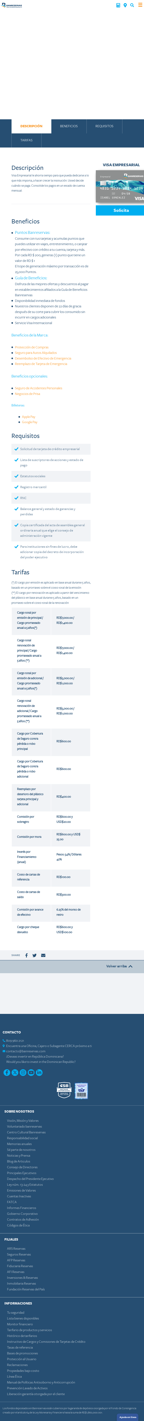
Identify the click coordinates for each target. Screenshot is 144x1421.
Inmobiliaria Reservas (21, 1284)
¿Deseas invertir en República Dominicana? (35, 1057)
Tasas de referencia (20, 1348)
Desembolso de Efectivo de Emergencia (43, 358)
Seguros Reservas (19, 1255)
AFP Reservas (16, 1260)
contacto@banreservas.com (26, 1051)
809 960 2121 (15, 1041)
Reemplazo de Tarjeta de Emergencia (41, 364)
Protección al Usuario (21, 1359)
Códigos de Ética (18, 1225)
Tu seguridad (15, 1313)
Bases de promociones (22, 1353)
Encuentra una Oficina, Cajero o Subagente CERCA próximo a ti (49, 1046)
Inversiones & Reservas (22, 1278)
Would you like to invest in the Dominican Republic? (41, 1062)
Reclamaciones (17, 1365)
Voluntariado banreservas (24, 1127)
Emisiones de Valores (21, 1191)
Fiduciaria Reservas (20, 1266)
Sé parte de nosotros (21, 1150)
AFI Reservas (15, 1272)
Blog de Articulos (18, 1161)
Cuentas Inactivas (19, 1196)
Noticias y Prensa (18, 1156)
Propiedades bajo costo (23, 1371)
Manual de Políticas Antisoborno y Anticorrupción (41, 1382)
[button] (132, 5)
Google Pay (29, 422)
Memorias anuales (19, 1144)
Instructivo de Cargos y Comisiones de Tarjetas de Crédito (46, 1342)
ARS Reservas (16, 1249)
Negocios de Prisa (27, 394)
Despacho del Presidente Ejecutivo (30, 1179)
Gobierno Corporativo (22, 1214)
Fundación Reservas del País (26, 1289)
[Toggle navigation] (140, 5)
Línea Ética (14, 1377)
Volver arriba (119, 966)
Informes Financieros (21, 1208)
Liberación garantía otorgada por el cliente (36, 1394)
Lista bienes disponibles (23, 1318)
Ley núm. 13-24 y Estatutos (25, 1185)
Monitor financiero (20, 1324)
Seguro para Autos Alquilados (36, 353)
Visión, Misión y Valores (23, 1121)
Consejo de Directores (22, 1167)
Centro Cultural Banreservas (26, 1132)
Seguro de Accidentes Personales (38, 388)
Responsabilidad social (22, 1138)
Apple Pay (28, 417)
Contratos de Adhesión (23, 1220)
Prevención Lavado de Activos (27, 1388)
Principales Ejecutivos (21, 1173)
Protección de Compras (32, 347)
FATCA (12, 1202)
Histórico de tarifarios (22, 1336)
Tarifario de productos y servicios (29, 1330)
